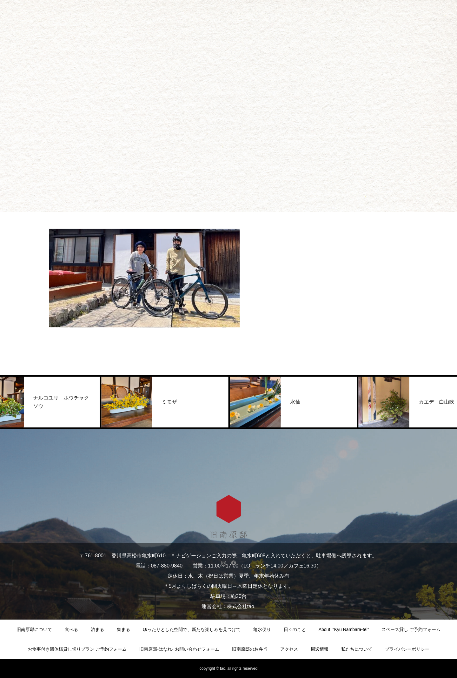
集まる (123, 629)
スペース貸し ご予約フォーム (410, 629)
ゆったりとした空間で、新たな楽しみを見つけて (192, 629)
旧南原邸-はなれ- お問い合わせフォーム (179, 649)
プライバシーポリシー (407, 649)
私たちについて (356, 649)
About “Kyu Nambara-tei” (344, 629)
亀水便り (262, 629)
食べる (71, 629)
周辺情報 (319, 649)
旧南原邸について (34, 629)
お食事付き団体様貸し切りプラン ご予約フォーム (77, 649)
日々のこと (295, 629)
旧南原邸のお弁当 (250, 649)
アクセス (289, 649)
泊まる (97, 629)
